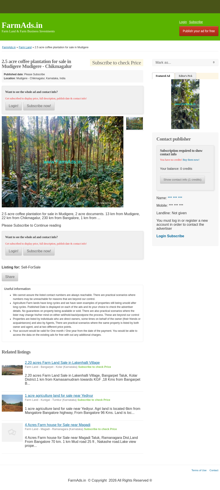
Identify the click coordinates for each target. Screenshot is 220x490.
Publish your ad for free (199, 31)
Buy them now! (191, 159)
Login (183, 22)
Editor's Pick (185, 75)
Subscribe (196, 22)
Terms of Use (199, 470)
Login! (14, 106)
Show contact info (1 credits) (183, 179)
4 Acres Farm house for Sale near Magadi (57, 425)
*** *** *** (175, 198)
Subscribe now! (39, 106)
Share (10, 277)
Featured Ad (163, 75)
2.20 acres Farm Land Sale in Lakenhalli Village (62, 363)
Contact (214, 470)
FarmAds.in (22, 25)
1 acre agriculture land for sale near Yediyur (59, 395)
